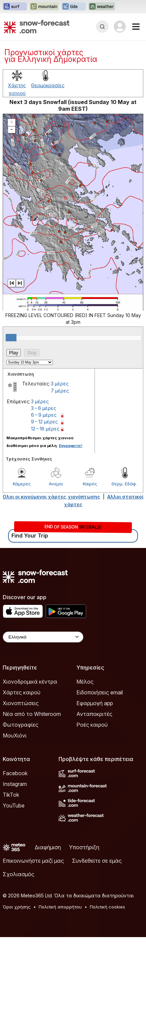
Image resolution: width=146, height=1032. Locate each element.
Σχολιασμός (18, 874)
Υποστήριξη (84, 847)
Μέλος (85, 681)
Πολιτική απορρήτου (60, 906)
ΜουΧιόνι (15, 735)
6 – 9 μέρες (44, 415)
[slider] (11, 337)
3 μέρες (60, 383)
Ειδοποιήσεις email (99, 692)
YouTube (14, 805)
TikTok (11, 794)
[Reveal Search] (102, 27)
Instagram (15, 784)
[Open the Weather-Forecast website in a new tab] (101, 6)
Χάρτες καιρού (21, 692)
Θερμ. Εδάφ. (124, 483)
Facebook (15, 773)
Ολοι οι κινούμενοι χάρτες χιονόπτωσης (51, 497)
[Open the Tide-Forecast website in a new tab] (74, 6)
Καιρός (90, 483)
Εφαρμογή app (94, 703)
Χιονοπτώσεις (21, 703)
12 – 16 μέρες (45, 429)
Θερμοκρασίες (48, 85)
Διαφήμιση (48, 847)
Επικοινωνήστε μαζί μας (33, 860)
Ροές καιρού (92, 724)
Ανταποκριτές (94, 714)
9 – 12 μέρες (44, 421)
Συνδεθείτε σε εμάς (97, 860)
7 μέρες (60, 390)
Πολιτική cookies (107, 906)
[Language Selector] (43, 637)
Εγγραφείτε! (70, 445)
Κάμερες (22, 483)
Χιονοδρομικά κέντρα (30, 681)
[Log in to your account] (120, 27)
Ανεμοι (56, 483)
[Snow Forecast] (36, 26)
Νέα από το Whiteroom (32, 714)
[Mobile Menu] (136, 27)
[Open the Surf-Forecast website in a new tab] (15, 6)
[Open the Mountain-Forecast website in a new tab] (44, 6)
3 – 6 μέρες (43, 408)
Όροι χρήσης (17, 906)
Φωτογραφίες (20, 724)
